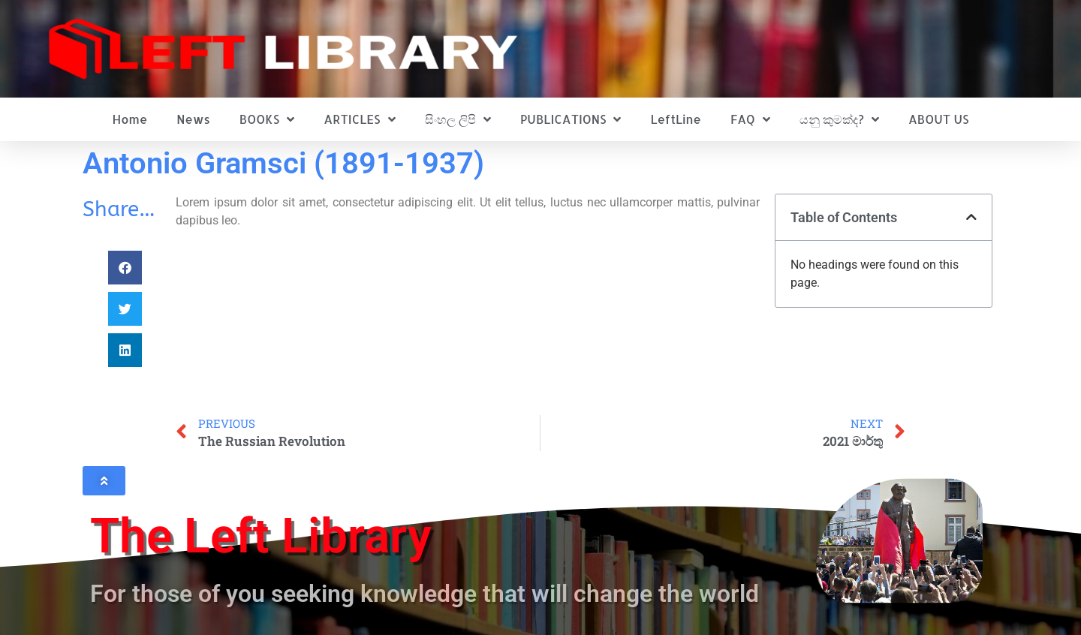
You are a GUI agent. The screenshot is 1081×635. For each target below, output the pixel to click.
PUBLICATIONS (571, 119)
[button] (125, 267)
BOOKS (266, 119)
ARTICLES (359, 119)
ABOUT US (938, 119)
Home (130, 119)
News (193, 119)
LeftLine (676, 119)
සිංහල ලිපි (458, 119)
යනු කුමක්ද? (839, 119)
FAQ (750, 119)
